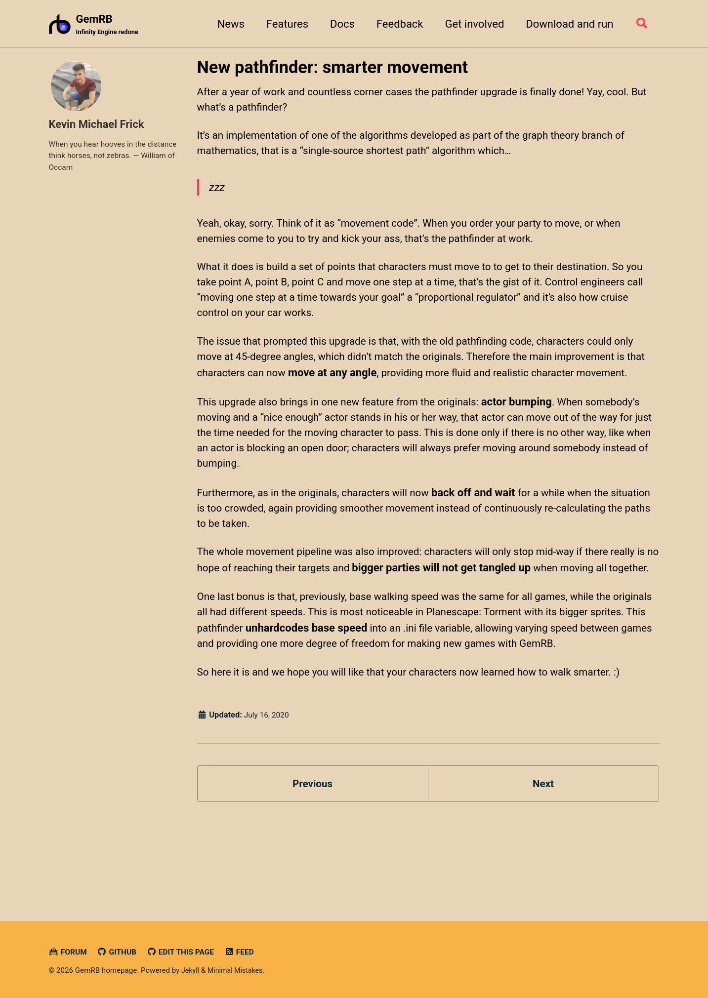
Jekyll (191, 970)
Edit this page (186, 952)
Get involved (471, 24)
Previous (312, 869)
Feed (247, 952)
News (227, 24)
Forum (69, 952)
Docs (339, 24)
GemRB (109, 25)
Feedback (396, 24)
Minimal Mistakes (237, 970)
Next (543, 869)
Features (284, 24)
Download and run (566, 24)
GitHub (119, 952)
